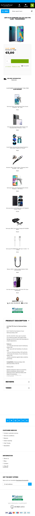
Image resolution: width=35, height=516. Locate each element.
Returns (6, 438)
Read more (14, 79)
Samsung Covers (11, 372)
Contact (6, 463)
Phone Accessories (21, 369)
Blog (5, 461)
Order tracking (8, 440)
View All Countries (5, 466)
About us (6, 458)
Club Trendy (7, 443)
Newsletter (7, 445)
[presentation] (22, 11)
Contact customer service (11, 433)
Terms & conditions (9, 435)
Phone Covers (20, 371)
